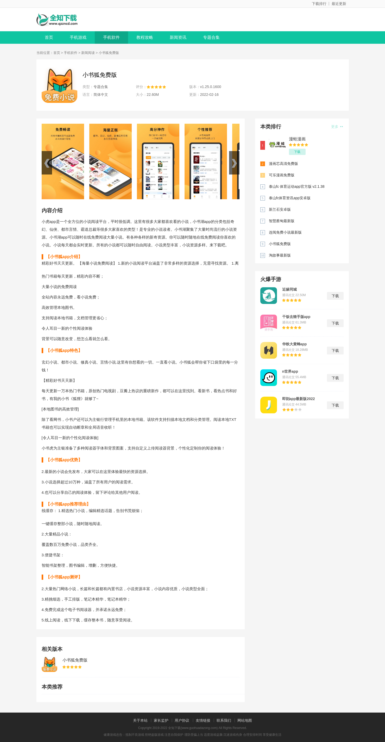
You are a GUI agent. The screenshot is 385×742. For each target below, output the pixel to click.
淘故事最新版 (280, 255)
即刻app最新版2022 (298, 399)
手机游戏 (78, 37)
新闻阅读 (88, 53)
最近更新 (339, 4)
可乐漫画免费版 (281, 175)
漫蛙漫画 (297, 139)
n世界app (290, 371)
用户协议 (182, 720)
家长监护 (161, 720)
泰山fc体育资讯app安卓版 (290, 198)
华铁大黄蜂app (294, 344)
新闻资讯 (178, 37)
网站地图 (244, 720)
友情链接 (203, 720)
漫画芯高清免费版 (283, 163)
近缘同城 (289, 289)
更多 (337, 126)
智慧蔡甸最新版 (281, 221)
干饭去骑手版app (296, 317)
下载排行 (319, 4)
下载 (297, 152)
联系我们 (224, 720)
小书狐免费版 (74, 660)
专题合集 (211, 37)
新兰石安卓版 (280, 209)
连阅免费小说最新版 (285, 232)
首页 (49, 37)
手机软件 (111, 37)
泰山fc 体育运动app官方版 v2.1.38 (297, 186)
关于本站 (140, 720)
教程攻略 (144, 37)
